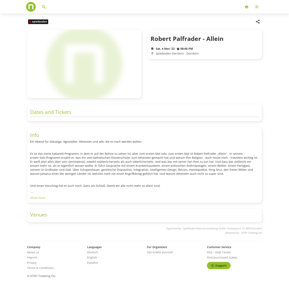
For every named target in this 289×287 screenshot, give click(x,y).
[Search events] (44, 7)
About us (33, 252)
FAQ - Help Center (219, 252)
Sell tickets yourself (160, 252)
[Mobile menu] (257, 7)
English (92, 257)
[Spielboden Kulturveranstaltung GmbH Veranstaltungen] (37, 21)
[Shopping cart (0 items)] (246, 7)
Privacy (32, 263)
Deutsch (92, 252)
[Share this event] (258, 22)
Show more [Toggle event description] (37, 198)
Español (92, 263)
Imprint (32, 257)
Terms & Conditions (40, 268)
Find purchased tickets (222, 257)
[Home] (31, 7)
